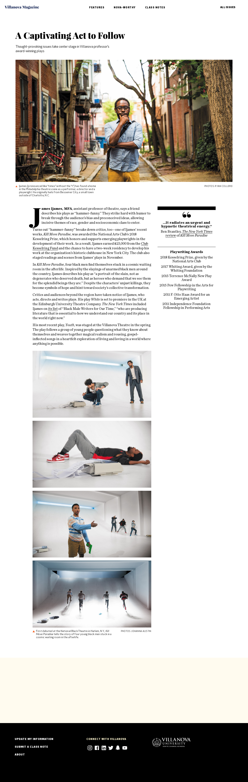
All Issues (228, 7)
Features (96, 7)
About (20, 754)
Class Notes (155, 7)
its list (53, 309)
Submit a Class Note (31, 747)
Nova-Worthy (125, 7)
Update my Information (34, 739)
